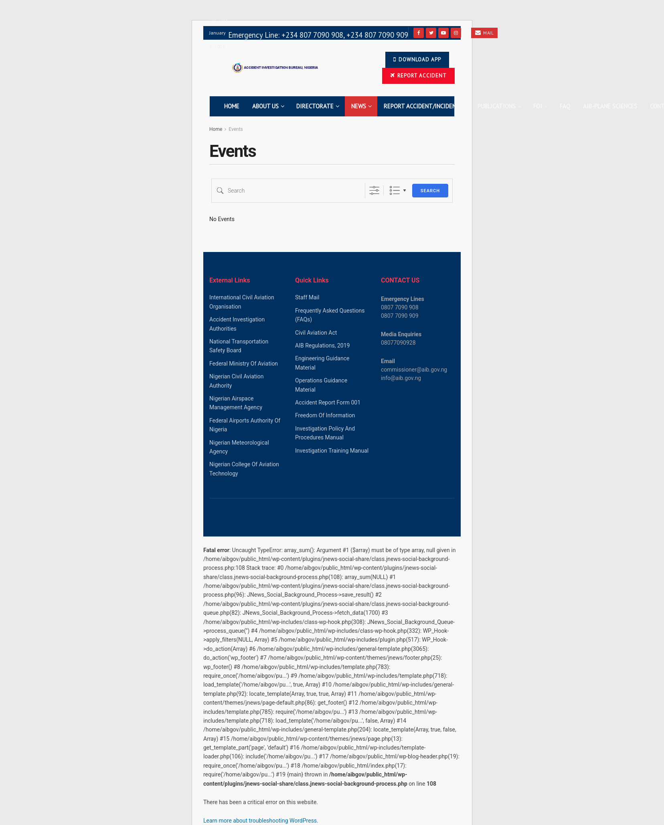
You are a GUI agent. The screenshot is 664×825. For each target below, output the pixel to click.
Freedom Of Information (325, 415)
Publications (497, 106)
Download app (417, 59)
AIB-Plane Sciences (610, 106)
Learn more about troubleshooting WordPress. (260, 820)
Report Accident (418, 75)
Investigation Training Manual (331, 450)
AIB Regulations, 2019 (322, 345)
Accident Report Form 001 (327, 402)
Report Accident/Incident (422, 106)
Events (236, 129)
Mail (484, 33)
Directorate (315, 106)
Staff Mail (307, 297)
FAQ (565, 106)
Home (231, 106)
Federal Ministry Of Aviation (243, 363)
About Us (265, 106)
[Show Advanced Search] (374, 190)
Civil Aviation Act (316, 332)
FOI (537, 106)
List (395, 190)
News (358, 106)
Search (430, 190)
